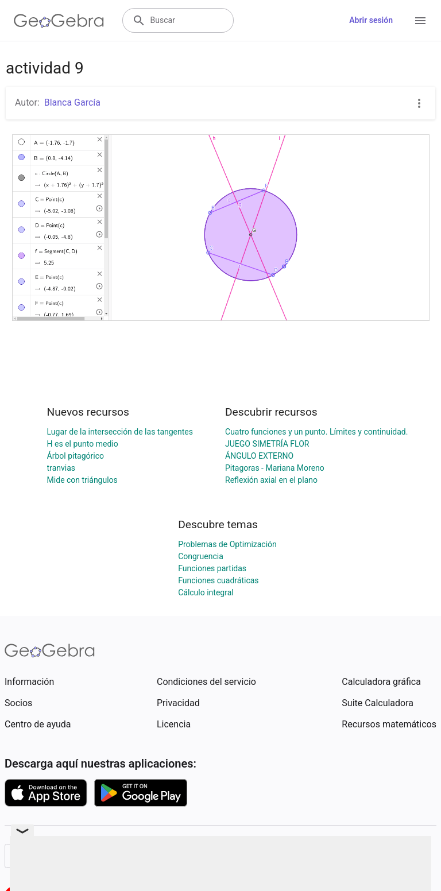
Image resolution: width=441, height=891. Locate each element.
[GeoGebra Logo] (59, 21)
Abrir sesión (371, 20)
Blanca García (72, 102)
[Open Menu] (420, 21)
